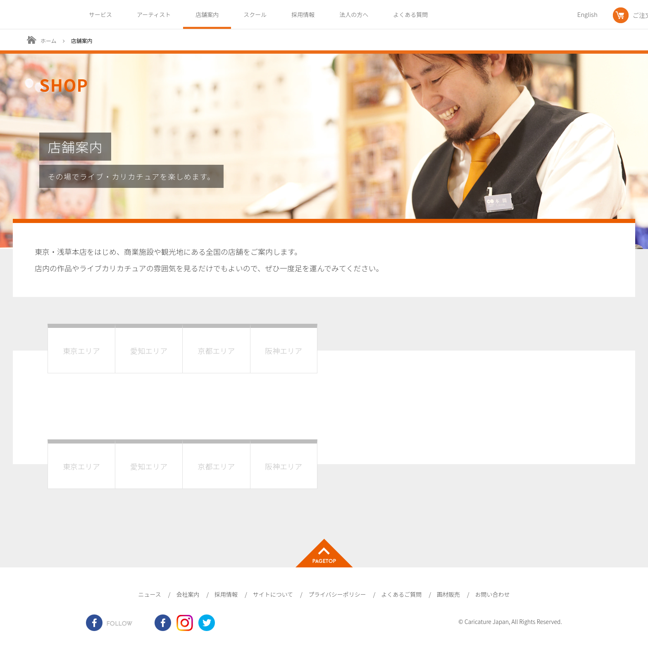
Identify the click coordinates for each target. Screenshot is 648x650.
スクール (255, 14)
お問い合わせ (492, 594)
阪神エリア (283, 350)
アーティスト (154, 14)
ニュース (149, 594)
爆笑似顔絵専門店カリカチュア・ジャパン (30, 14)
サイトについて (273, 594)
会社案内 (187, 594)
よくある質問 (410, 14)
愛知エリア (148, 350)
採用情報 (302, 14)
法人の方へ (353, 14)
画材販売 (448, 594)
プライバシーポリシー (337, 594)
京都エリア (216, 350)
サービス (100, 14)
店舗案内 (207, 14)
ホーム (48, 41)
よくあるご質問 (401, 594)
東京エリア (81, 350)
